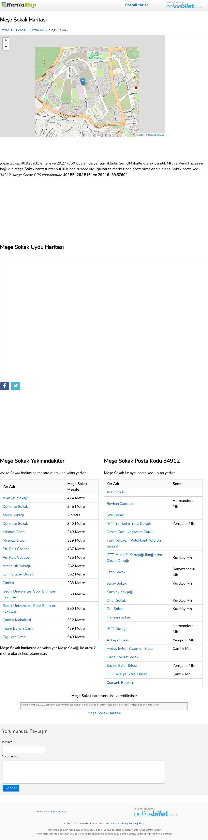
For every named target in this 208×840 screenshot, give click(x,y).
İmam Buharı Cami (18, 628)
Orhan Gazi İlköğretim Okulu (130, 531)
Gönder (11, 788)
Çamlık (8, 582)
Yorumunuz (10, 756)
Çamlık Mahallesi (17, 619)
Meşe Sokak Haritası (104, 713)
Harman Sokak (119, 617)
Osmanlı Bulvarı (120, 682)
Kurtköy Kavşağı (120, 591)
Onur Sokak (116, 600)
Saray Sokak (117, 583)
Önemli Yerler (136, 5)
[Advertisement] (187, 96)
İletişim (133, 823)
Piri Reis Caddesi (16, 548)
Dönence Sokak (15, 506)
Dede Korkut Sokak (122, 657)
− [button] (5, 47)
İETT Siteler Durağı (18, 574)
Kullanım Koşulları (116, 823)
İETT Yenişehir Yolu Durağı (129, 523)
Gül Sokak (115, 608)
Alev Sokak (116, 492)
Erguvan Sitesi (14, 637)
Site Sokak (115, 515)
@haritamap (60, 811)
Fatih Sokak (116, 572)
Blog (141, 823)
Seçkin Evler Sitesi (122, 665)
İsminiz (7, 742)
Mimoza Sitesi (14, 531)
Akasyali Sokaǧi (15, 498)
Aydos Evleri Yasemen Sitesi (130, 648)
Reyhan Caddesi (120, 503)
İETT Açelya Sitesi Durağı (127, 674)
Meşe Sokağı (13, 515)
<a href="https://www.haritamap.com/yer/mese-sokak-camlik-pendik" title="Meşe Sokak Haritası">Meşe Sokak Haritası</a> (104, 706)
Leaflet (140, 135)
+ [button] (5, 41)
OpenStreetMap (156, 135)
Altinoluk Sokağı (16, 566)
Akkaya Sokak (118, 640)
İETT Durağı (117, 628)
